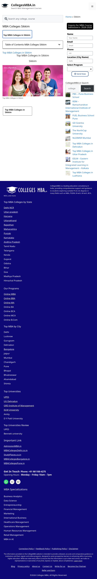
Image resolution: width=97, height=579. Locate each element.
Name (70, 34)
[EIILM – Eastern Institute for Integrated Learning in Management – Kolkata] (68, 160)
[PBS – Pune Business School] (68, 95)
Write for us (60, 566)
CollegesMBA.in (23, 5)
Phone (70, 49)
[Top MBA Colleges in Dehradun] (68, 145)
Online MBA (10, 294)
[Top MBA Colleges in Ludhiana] (68, 174)
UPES (6, 397)
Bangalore (9, 349)
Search (87, 88)
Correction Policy (26, 548)
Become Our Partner (77, 566)
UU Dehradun (11, 401)
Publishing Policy (59, 548)
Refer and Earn (48, 570)
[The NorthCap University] (68, 131)
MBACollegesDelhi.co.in (16, 450)
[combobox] (33, 18)
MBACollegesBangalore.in (17, 458)
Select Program (75, 64)
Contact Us (47, 566)
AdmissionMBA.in (12, 446)
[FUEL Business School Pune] (68, 116)
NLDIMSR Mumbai (81, 137)
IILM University (11, 409)
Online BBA (9, 298)
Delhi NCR (9, 207)
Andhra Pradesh (12, 241)
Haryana (8, 216)
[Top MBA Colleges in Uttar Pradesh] (68, 152)
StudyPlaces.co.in (12, 454)
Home (69, 16)
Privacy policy (24, 566)
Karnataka (9, 237)
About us (36, 566)
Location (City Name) (78, 57)
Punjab (7, 233)
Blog (13, 566)
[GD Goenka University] (68, 124)
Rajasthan (9, 224)
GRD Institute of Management (19, 405)
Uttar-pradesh (11, 211)
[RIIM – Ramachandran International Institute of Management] (68, 102)
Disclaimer (73, 548)
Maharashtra (10, 229)
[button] (59, 45)
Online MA (9, 302)
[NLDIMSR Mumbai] (68, 139)
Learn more (78, 561)
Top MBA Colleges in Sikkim (16, 35)
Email (70, 41)
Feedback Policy (43, 548)
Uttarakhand (10, 220)
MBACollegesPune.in (14, 463)
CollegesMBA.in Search (77, 82)
